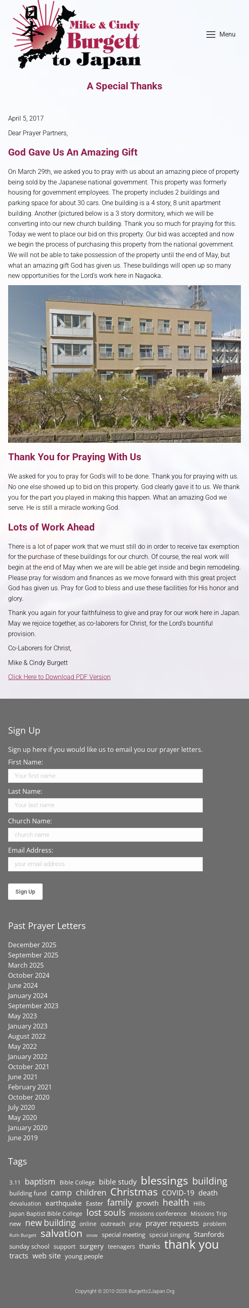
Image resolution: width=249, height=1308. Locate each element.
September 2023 (33, 1006)
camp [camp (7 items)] (61, 1192)
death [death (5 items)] (208, 1193)
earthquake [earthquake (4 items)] (63, 1203)
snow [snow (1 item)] (92, 1235)
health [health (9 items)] (176, 1202)
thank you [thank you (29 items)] (191, 1244)
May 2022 (22, 1046)
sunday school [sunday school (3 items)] (29, 1247)
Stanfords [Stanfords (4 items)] (209, 1234)
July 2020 (21, 1107)
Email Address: (30, 850)
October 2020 (28, 1097)
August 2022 (27, 1036)
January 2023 (27, 1026)
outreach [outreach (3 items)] (113, 1224)
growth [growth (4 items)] (147, 1203)
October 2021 (28, 1067)
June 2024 (23, 985)
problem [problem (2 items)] (214, 1224)
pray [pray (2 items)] (135, 1224)
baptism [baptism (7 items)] (40, 1181)
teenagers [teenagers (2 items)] (121, 1246)
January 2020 (27, 1128)
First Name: (25, 762)
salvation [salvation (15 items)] (61, 1233)
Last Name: (25, 791)
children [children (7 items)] (91, 1192)
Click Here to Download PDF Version (59, 677)
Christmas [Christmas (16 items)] (134, 1191)
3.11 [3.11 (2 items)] (15, 1182)
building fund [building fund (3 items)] (28, 1193)
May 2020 (22, 1117)
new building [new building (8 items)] (50, 1223)
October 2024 (28, 975)
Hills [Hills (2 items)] (199, 1203)
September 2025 (33, 955)
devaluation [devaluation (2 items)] (25, 1203)
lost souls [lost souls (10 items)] (105, 1212)
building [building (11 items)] (209, 1181)
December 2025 (32, 945)
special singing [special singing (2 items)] (169, 1235)
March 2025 (26, 965)
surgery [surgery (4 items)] (91, 1246)
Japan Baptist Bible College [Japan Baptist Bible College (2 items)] (45, 1213)
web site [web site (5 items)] (46, 1256)
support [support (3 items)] (64, 1247)
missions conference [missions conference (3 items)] (158, 1214)
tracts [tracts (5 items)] (18, 1256)
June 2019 (23, 1138)
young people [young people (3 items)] (84, 1256)
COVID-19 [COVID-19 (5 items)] (178, 1193)
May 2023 (22, 1016)
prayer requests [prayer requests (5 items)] (172, 1223)
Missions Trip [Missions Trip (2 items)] (209, 1213)
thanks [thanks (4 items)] (149, 1246)
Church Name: (30, 820)
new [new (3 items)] (15, 1224)
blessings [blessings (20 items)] (164, 1180)
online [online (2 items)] (88, 1224)
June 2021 (23, 1077)
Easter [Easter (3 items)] (94, 1204)
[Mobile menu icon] (221, 34)
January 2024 (27, 996)
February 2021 (30, 1087)
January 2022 (27, 1056)
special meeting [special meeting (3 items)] (123, 1235)
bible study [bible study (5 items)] (118, 1182)
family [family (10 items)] (119, 1202)
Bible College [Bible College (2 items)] (77, 1182)
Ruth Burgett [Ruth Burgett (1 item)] (22, 1235)
